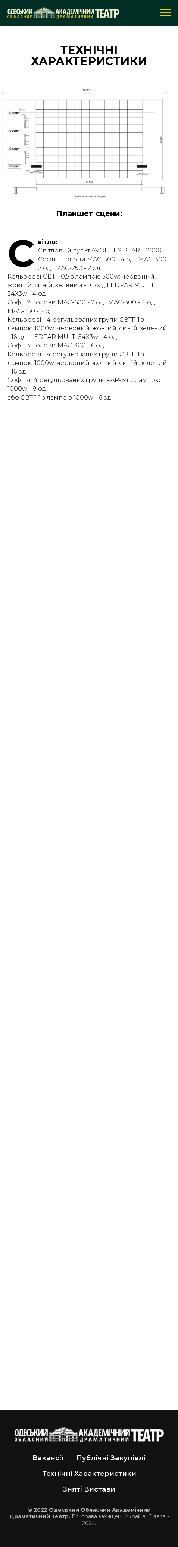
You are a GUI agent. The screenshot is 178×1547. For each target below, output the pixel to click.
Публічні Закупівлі (111, 1458)
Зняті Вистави (89, 1489)
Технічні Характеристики (89, 1474)
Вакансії (48, 1458)
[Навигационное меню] (165, 13)
